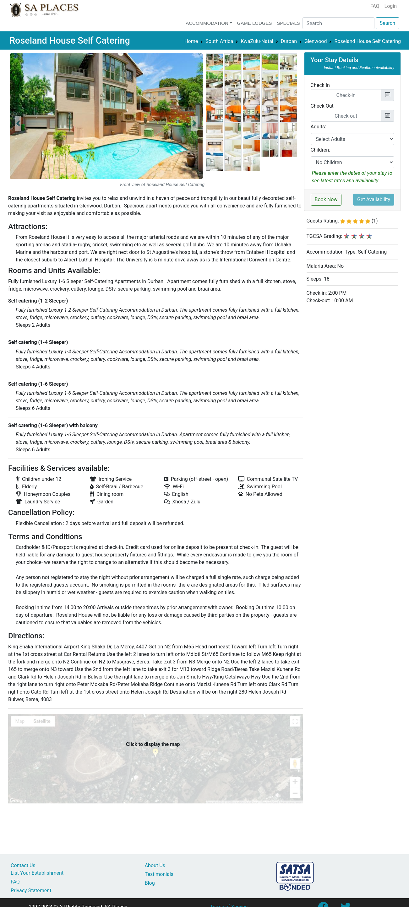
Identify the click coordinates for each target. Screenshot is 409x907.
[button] (18, 123)
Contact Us (23, 865)
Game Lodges (254, 23)
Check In (320, 85)
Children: (320, 150)
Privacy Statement (31, 891)
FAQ (374, 6)
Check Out (322, 106)
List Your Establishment (37, 873)
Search (387, 23)
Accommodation (207, 23)
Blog (150, 883)
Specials (288, 23)
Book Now (326, 199)
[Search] (338, 23)
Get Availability (373, 199)
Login (390, 6)
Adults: (318, 127)
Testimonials (159, 874)
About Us (155, 865)
